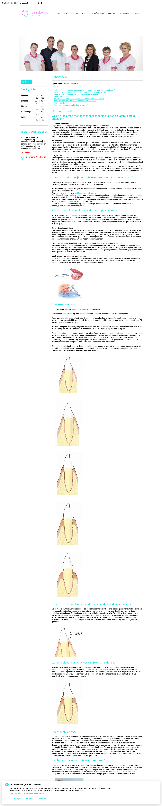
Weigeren (29, 799)
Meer (137, 13)
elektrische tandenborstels (85, 192)
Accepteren (43, 799)
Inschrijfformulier (97, 13)
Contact (75, 13)
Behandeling (124, 13)
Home (57, 13)
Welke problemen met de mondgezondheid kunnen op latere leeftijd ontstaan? (84, 89)
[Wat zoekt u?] (34, 77)
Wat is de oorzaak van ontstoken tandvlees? (71, 104)
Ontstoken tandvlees (62, 96)
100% (37, 3)
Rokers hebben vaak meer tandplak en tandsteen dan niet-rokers (79, 98)
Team (66, 13)
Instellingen (16, 799)
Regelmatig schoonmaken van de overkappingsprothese (76, 94)
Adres (84, 13)
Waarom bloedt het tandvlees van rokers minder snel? (75, 100)
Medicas (111, 13)
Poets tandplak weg (61, 102)
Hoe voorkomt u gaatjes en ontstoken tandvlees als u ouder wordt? (80, 92)
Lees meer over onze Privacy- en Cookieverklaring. (28, 793)
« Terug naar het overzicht (62, 110)
